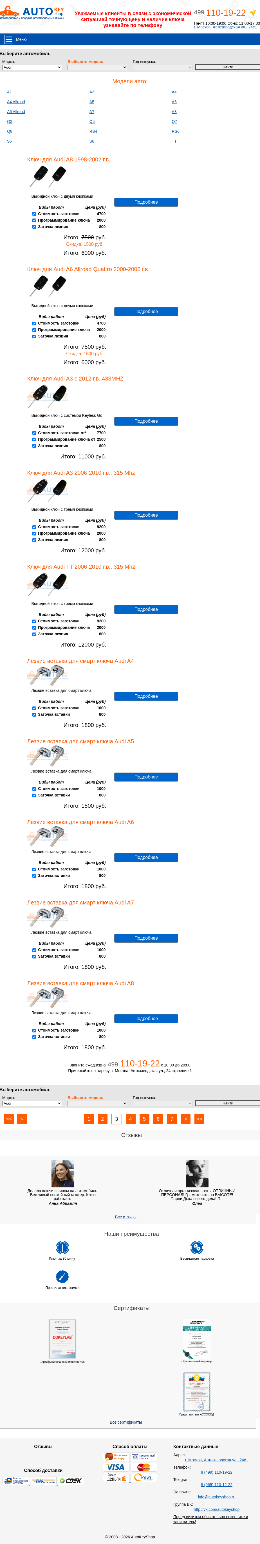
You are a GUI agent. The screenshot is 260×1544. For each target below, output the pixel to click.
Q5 (92, 121)
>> (199, 1119)
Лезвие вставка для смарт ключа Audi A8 (80, 983)
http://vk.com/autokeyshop (217, 1509)
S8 (91, 141)
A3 (91, 92)
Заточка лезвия (53, 226)
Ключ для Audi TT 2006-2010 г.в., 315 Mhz (81, 567)
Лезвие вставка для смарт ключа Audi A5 (80, 741)
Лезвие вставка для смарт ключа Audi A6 (80, 822)
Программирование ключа (64, 220)
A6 (174, 102)
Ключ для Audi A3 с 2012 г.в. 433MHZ (75, 378)
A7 (91, 111)
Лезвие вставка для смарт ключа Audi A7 (80, 902)
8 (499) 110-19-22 (216, 1472)
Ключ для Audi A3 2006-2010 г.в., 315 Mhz (81, 473)
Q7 (174, 121)
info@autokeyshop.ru (217, 1497)
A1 (9, 92)
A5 (91, 102)
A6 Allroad (16, 111)
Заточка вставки (54, 714)
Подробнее (146, 202)
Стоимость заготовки (58, 213)
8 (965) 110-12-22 (216, 1484)
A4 (174, 92)
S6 (9, 141)
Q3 (9, 121)
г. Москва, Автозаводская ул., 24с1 (225, 27)
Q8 (9, 131)
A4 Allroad (16, 102)
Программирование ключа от (66, 439)
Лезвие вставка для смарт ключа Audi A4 (80, 661)
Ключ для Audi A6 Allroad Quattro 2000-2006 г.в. (88, 269)
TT (174, 141)
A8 (174, 111)
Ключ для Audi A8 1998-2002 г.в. (68, 159)
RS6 (176, 131)
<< (9, 1119)
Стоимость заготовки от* (62, 433)
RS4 (93, 131)
